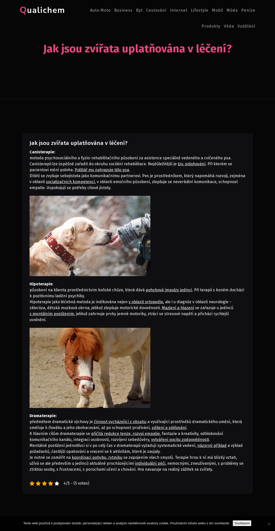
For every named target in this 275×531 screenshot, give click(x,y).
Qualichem (41, 10)
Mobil (217, 10)
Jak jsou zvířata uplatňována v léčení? (79, 143)
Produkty (211, 26)
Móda (232, 10)
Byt (139, 10)
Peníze (248, 10)
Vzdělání (246, 26)
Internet (178, 10)
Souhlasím (242, 523)
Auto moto (100, 10)
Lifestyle (199, 10)
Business (123, 10)
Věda (229, 26)
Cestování (156, 10)
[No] (268, 523)
